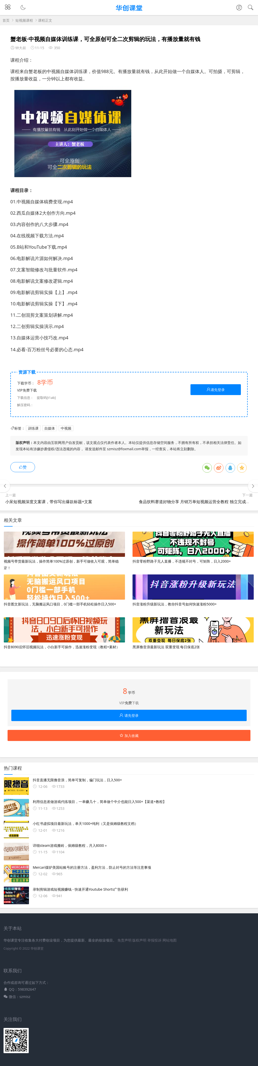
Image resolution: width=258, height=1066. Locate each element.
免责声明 (124, 940)
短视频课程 (24, 20)
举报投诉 (154, 940)
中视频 (66, 428)
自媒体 (49, 428)
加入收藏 (129, 735)
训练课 (33, 428)
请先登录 (216, 389)
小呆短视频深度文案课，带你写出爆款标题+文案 (48, 501)
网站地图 (170, 940)
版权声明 (139, 940)
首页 (6, 20)
